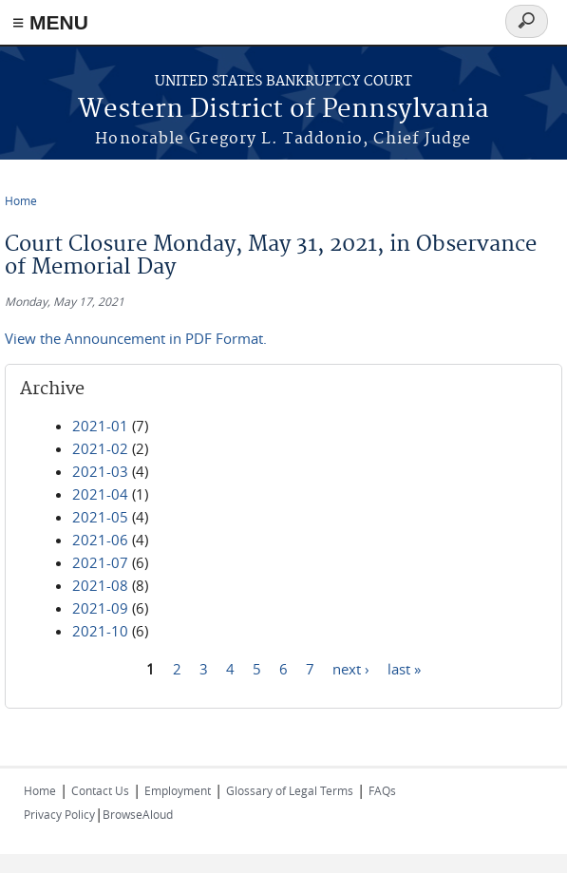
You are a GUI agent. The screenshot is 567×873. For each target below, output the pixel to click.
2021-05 (100, 516)
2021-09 (100, 607)
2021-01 (100, 425)
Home (21, 200)
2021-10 (100, 630)
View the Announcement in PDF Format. (136, 338)
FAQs (382, 790)
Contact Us (100, 790)
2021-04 (100, 493)
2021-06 (100, 539)
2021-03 (100, 471)
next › (350, 667)
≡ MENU (50, 22)
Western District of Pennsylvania (283, 109)
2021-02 (100, 448)
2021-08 (100, 585)
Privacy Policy (59, 814)
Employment (177, 790)
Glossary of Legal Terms (289, 790)
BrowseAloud (138, 814)
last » (404, 667)
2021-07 (100, 562)
